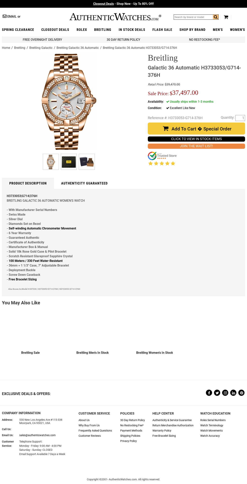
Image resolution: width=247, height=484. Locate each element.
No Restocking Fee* (204, 39)
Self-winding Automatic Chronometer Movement (42, 228)
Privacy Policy (128, 441)
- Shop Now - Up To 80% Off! (123, 4)
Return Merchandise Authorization (173, 425)
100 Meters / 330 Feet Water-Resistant (36, 261)
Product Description (28, 183)
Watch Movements (211, 430)
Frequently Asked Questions (95, 430)
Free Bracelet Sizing (23, 279)
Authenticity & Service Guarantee (172, 420)
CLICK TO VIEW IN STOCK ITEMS (196, 139)
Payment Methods (131, 430)
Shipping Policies (130, 435)
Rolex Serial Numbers (213, 420)
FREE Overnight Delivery (42, 39)
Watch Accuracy (210, 435)
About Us (84, 420)
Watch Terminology (211, 425)
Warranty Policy (161, 430)
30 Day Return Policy (132, 420)
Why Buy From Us (89, 425)
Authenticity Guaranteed (84, 183)
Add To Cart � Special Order (201, 129)
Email (12, 16)
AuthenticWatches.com (115, 17)
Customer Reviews (90, 435)
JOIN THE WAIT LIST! (196, 146)
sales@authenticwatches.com (37, 435)
